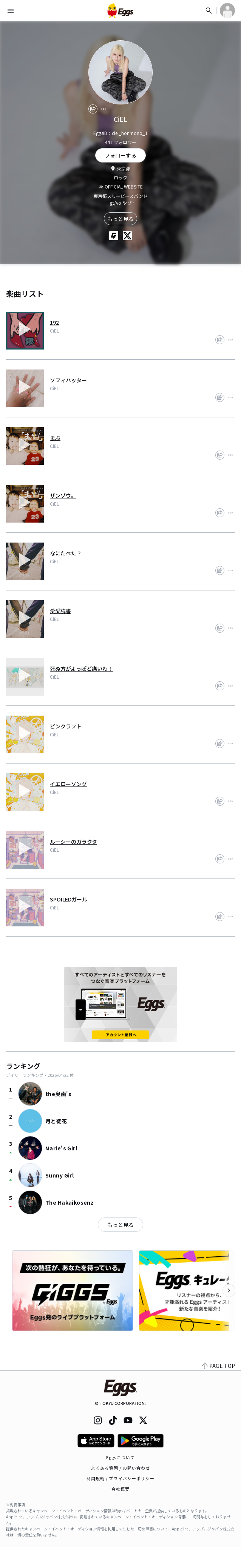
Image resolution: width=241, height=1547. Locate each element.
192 (54, 322)
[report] (103, 108)
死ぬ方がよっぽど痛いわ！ (81, 668)
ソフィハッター (68, 380)
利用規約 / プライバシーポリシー (121, 1478)
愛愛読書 (60, 611)
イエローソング (68, 784)
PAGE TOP (218, 1365)
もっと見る (120, 218)
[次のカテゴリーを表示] (228, 1290)
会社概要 (120, 1489)
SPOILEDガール (68, 899)
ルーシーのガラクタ (73, 841)
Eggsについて (120, 1457)
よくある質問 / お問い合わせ (120, 1468)
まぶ (55, 438)
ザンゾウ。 (63, 495)
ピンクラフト (66, 726)
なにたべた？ (66, 553)
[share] (92, 108)
